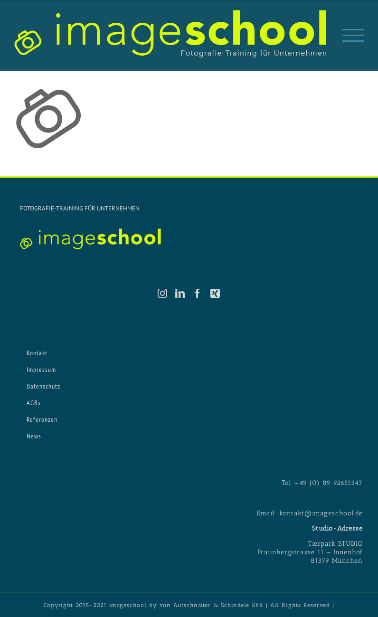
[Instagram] (163, 293)
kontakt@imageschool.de (321, 513)
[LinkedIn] (180, 293)
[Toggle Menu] (353, 35)
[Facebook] (198, 293)
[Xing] (215, 293)
